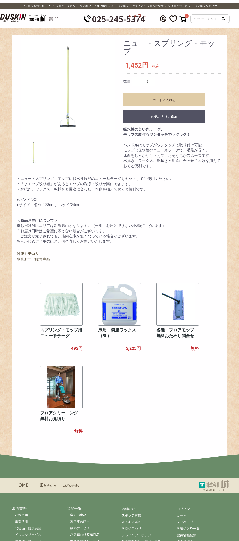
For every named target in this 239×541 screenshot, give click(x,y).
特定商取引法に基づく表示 (141, 465)
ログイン (183, 433)
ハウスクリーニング (29, 471)
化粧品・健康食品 (28, 452)
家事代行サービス (28, 465)
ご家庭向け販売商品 (84, 458)
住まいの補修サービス (31, 478)
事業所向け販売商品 (33, 259)
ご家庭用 (21, 439)
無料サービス (80, 452)
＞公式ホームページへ (138, 515)
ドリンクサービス (28, 458)
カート (181, 439)
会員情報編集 (186, 459)
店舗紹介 (128, 433)
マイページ (185, 446)
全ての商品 (78, 439)
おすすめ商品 (80, 445)
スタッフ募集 (131, 439)
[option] (68, 86)
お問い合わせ (131, 452)
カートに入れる (164, 100)
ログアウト (185, 472)
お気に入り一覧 (188, 452)
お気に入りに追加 (164, 117)
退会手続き (185, 465)
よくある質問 (131, 446)
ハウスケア (78, 485)
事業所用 (21, 445)
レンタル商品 (80, 471)
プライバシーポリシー (138, 459)
